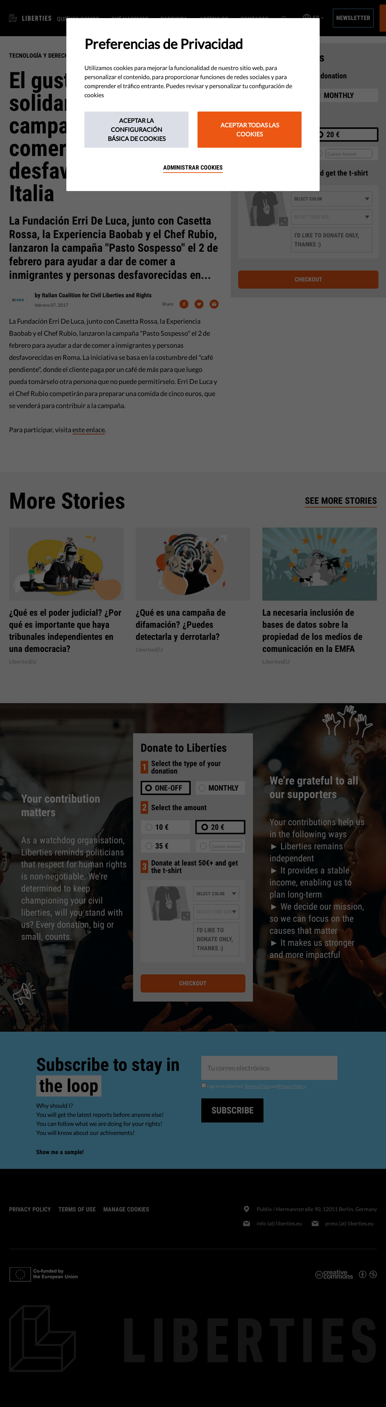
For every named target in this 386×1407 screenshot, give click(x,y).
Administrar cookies (193, 167)
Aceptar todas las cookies (250, 129)
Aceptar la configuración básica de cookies (136, 129)
